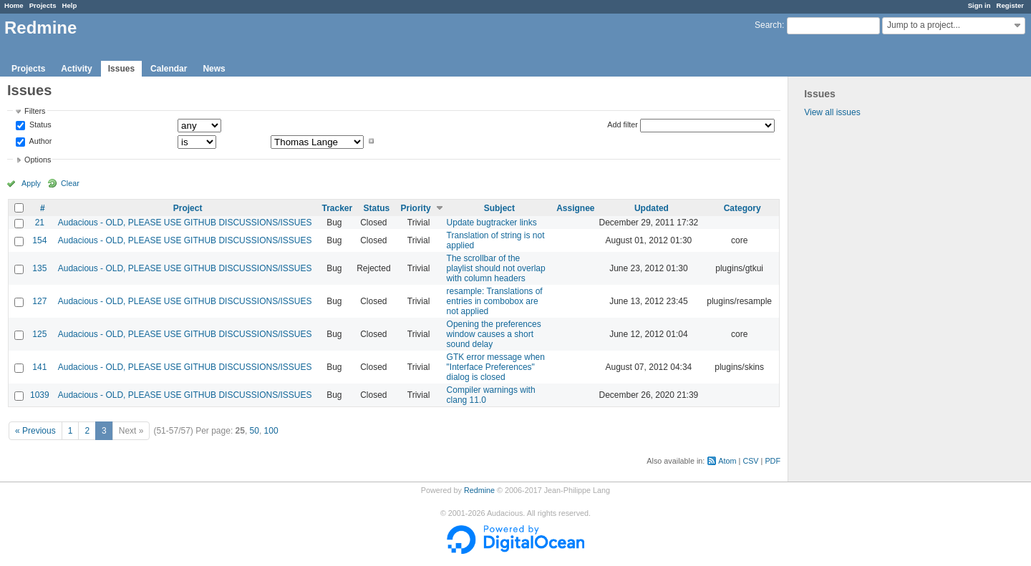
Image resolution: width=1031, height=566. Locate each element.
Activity (76, 69)
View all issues (832, 112)
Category (742, 208)
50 (254, 431)
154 (39, 240)
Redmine (479, 490)
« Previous (35, 431)
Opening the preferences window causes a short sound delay (494, 334)
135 (39, 268)
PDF (772, 461)
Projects (43, 5)
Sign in (979, 5)
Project (188, 208)
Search (768, 25)
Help (69, 5)
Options (37, 159)
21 (39, 223)
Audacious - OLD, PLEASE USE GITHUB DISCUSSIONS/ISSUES (185, 223)
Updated (651, 208)
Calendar (168, 69)
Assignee (575, 208)
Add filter (622, 124)
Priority (416, 208)
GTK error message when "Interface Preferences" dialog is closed (496, 367)
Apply (31, 183)
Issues (121, 69)
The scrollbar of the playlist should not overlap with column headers (496, 268)
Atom (727, 461)
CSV (750, 461)
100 (271, 431)
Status (39, 125)
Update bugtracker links (492, 223)
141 (39, 367)
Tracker (336, 208)
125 (39, 334)
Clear (70, 183)
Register (1010, 5)
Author (39, 141)
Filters (34, 111)
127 (39, 301)
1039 (39, 395)
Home (14, 5)
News (214, 69)
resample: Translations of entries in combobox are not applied (495, 301)
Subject (499, 208)
